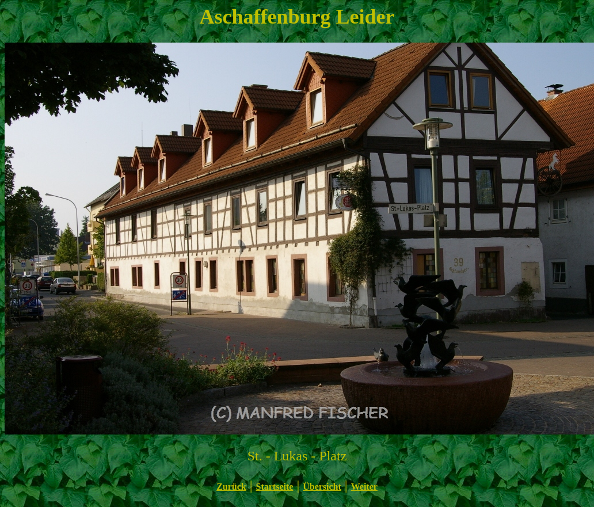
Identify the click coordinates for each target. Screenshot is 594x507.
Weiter (364, 486)
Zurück (231, 486)
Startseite (275, 486)
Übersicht (322, 486)
